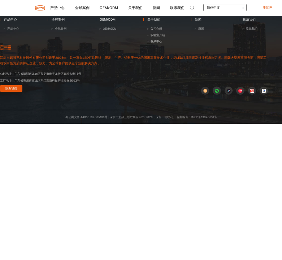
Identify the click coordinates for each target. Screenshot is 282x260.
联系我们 (11, 88)
